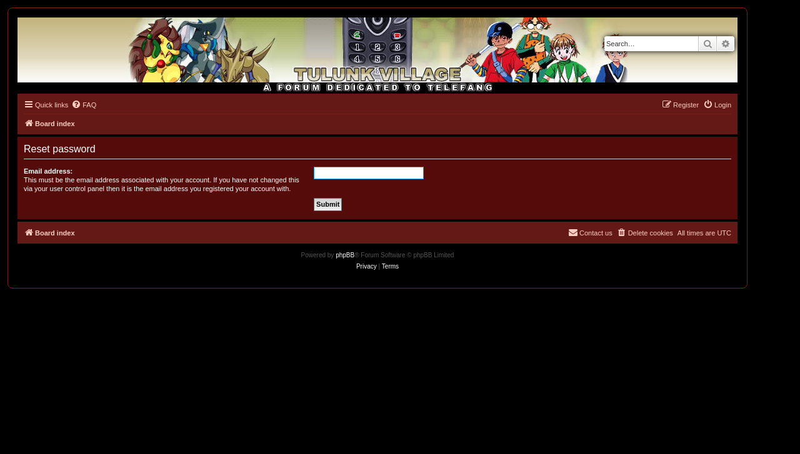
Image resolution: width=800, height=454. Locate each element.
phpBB (345, 255)
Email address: (48, 171)
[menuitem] (83, 104)
